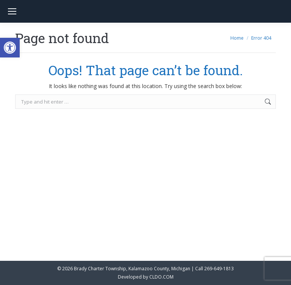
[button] (10, 47)
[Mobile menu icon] (12, 11)
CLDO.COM (161, 277)
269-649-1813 (219, 268)
